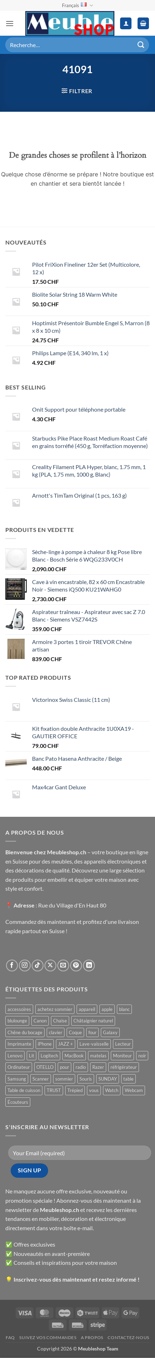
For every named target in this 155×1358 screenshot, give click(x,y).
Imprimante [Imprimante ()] (19, 1044)
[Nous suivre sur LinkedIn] (89, 965)
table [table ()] (128, 1079)
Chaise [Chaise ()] (60, 1020)
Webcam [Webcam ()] (134, 1090)
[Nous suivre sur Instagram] (25, 965)
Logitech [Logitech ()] (49, 1055)
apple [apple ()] (107, 1009)
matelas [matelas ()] (98, 1055)
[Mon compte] (125, 23)
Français (77, 5)
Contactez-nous (128, 1337)
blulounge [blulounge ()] (17, 1020)
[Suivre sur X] (50, 965)
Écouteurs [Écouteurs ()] (17, 1102)
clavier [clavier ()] (55, 1032)
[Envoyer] (141, 45)
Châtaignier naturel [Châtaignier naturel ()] (93, 1020)
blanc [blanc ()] (124, 1009)
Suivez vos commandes (47, 1337)
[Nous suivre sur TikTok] (37, 965)
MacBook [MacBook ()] (74, 1055)
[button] (9, 23)
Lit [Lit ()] (31, 1055)
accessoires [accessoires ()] (19, 1009)
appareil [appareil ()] (87, 1009)
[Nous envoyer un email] (63, 965)
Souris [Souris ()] (85, 1079)
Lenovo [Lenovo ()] (14, 1055)
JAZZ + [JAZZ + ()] (65, 1044)
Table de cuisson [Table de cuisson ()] (23, 1090)
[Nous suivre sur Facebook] (12, 965)
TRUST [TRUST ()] (54, 1090)
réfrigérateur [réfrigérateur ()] (123, 1067)
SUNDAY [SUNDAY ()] (107, 1079)
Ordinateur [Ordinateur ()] (18, 1067)
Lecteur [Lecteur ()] (123, 1044)
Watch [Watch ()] (111, 1090)
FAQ (10, 1337)
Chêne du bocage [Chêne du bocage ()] (24, 1032)
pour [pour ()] (64, 1067)
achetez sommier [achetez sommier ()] (54, 1009)
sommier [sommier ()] (64, 1079)
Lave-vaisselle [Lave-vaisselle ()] (94, 1044)
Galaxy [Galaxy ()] (110, 1032)
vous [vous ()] (94, 1090)
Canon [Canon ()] (40, 1020)
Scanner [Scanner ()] (40, 1079)
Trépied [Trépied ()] (75, 1090)
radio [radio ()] (81, 1067)
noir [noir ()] (142, 1055)
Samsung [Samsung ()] (16, 1079)
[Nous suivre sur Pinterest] (76, 965)
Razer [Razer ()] (98, 1067)
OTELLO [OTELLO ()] (44, 1067)
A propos (92, 1337)
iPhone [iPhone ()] (45, 1044)
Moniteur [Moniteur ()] (122, 1055)
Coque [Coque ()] (75, 1032)
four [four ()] (92, 1032)
